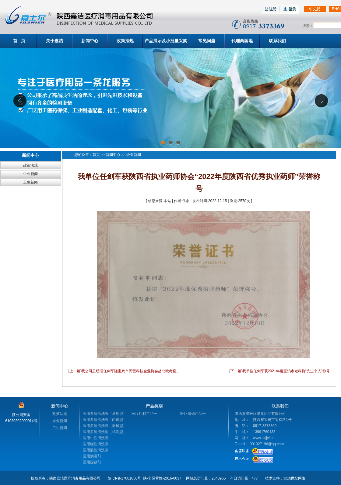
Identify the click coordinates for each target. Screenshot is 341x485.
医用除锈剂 (92, 462)
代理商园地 (242, 40)
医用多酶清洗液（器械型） (105, 426)
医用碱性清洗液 (95, 444)
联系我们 (277, 40)
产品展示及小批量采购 (166, 40)
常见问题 (206, 40)
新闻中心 (89, 40)
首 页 (19, 40)
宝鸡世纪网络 (294, 478)
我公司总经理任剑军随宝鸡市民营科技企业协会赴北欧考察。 (130, 371)
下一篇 (235, 371)
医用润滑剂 (92, 456)
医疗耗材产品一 (144, 413)
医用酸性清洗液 (95, 450)
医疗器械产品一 (193, 413)
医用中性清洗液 (95, 438)
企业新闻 (30, 174)
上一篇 (74, 371)
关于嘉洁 (54, 40)
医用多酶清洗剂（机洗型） (105, 432)
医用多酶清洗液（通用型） (105, 413)
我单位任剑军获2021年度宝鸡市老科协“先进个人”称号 (286, 371)
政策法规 (125, 40)
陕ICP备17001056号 (124, 478)
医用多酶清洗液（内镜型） (105, 420)
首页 (96, 155)
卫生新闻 (30, 182)
